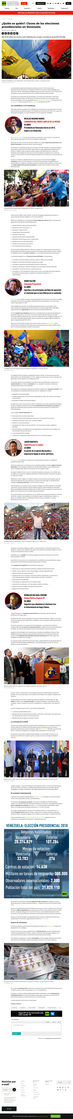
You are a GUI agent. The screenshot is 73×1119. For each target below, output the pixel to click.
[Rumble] (50, 3)
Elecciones (14, 1007)
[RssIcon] (63, 1090)
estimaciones (50, 926)
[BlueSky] (58, 3)
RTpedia (23, 1092)
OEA (39, 807)
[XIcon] (53, 3)
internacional (41, 1007)
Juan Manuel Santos (39, 817)
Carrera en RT (36, 1094)
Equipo (34, 1090)
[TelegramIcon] (55, 3)
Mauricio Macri (29, 817)
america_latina (31, 1007)
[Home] (4, 3)
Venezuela (22, 1007)
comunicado (44, 729)
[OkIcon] (61, 3)
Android (47, 1084)
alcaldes (34, 102)
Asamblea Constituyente (44, 100)
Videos (22, 1087)
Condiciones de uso (36, 1097)
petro (51, 273)
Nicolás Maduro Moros (17, 137)
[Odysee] (63, 1087)
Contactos (35, 1088)
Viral (16, 8)
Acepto (8, 1094)
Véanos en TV (40, 3)
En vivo (24, 3)
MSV (30, 228)
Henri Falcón (14, 299)
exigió (35, 805)
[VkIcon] (48, 3)
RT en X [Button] (9, 1109)
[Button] (32, 3)
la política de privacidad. (8, 1094)
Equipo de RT (64, 8)
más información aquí (42, 1116)
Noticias (7, 8)
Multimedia (51, 8)
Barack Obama (51, 323)
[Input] (9, 1089)
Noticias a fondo (52, 1007)
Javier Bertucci (14, 460)
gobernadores (14, 102)
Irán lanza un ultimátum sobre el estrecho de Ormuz (36, 13)
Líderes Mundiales (23, 1095)
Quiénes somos (35, 1084)
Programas (27, 8)
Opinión (39, 8)
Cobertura (35, 1092)
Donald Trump (38, 797)
